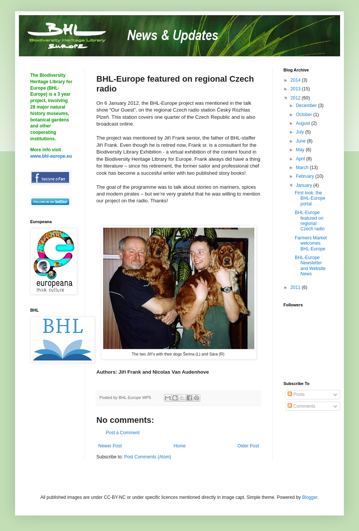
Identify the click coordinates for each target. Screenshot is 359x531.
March (303, 167)
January (304, 185)
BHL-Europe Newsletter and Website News (310, 265)
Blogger (309, 497)
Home (179, 446)
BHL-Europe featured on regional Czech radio (310, 220)
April (301, 158)
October (304, 114)
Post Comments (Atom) (147, 457)
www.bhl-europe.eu (51, 156)
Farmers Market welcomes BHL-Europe (311, 243)
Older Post (248, 446)
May (301, 149)
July (300, 132)
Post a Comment (122, 432)
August (303, 123)
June (301, 141)
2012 (296, 98)
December (307, 105)
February (305, 176)
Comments (301, 406)
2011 (296, 287)
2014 (296, 80)
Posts (296, 394)
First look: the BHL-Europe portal (310, 198)
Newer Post (110, 446)
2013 (296, 89)
